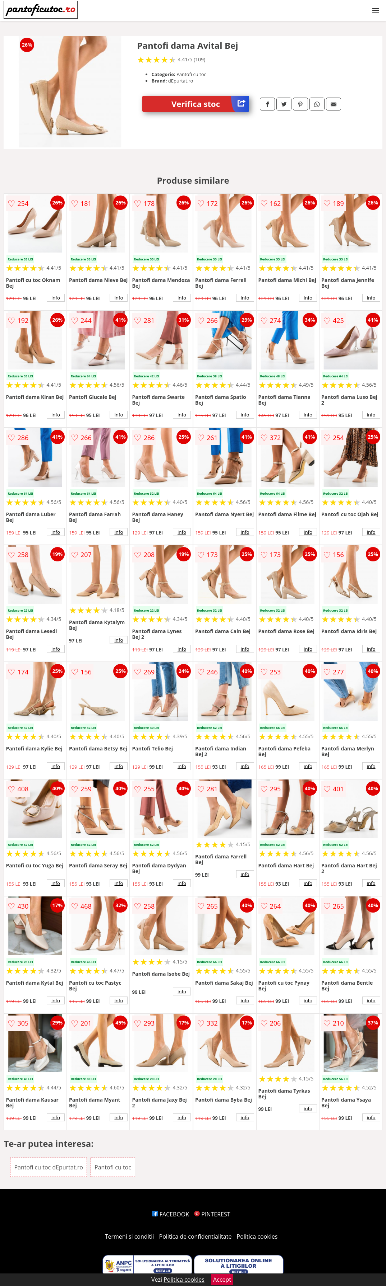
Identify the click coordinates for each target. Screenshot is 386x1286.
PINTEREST (212, 1214)
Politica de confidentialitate (195, 1236)
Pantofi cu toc (113, 1167)
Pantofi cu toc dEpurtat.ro (48, 1167)
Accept (222, 1279)
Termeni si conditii (129, 1236)
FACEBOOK (170, 1214)
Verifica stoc (210, 104)
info (55, 298)
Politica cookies (257, 1236)
